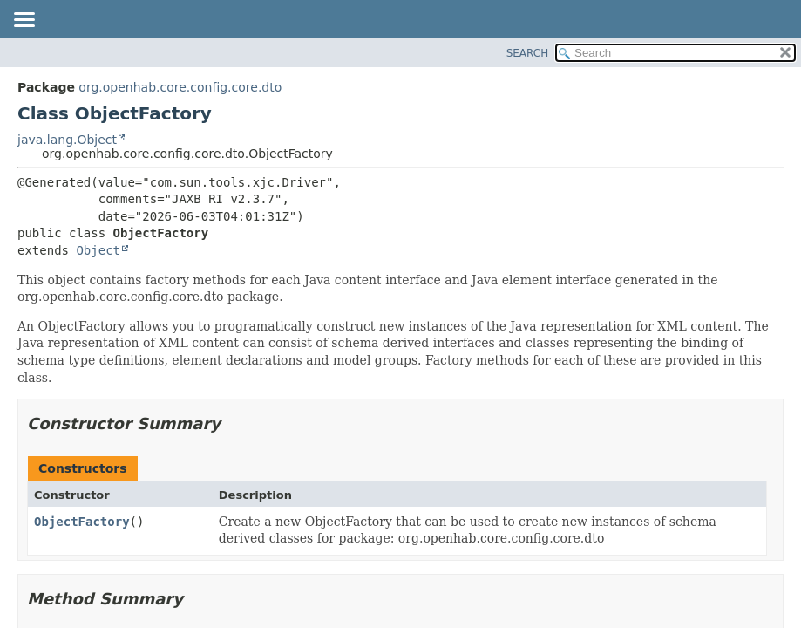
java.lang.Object (67, 140)
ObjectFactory (82, 522)
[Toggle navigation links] (23, 21)
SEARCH (527, 53)
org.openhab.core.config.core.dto (180, 87)
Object (98, 250)
